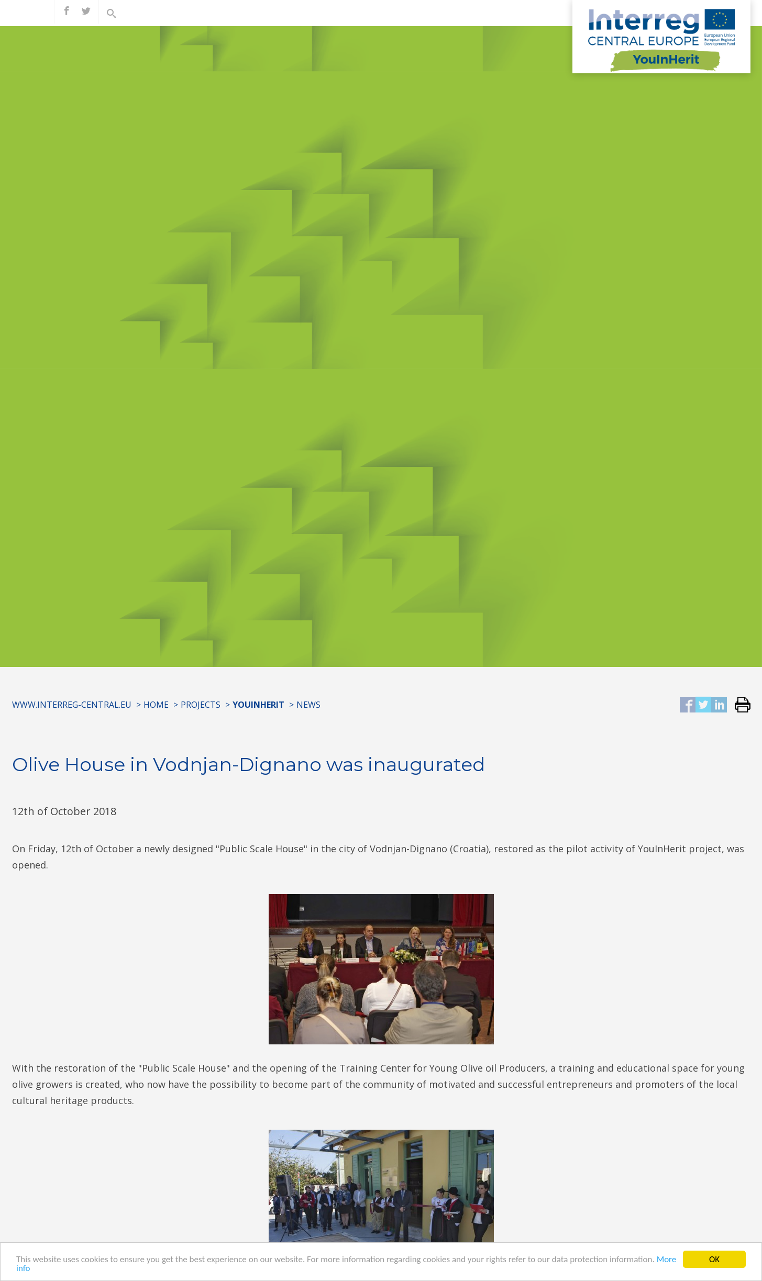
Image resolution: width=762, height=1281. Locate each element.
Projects (200, 704)
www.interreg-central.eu (71, 704)
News (308, 704)
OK (714, 1259)
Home (156, 704)
